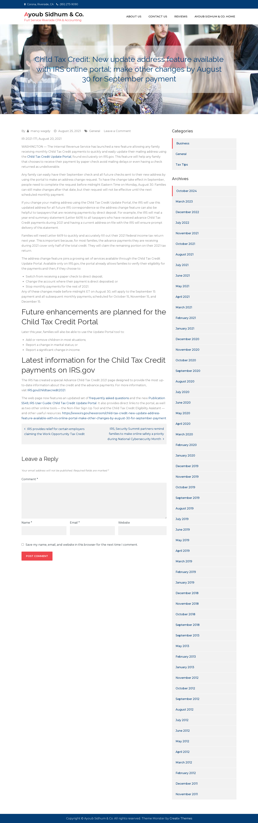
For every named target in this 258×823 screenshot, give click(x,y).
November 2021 (187, 233)
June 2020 (183, 402)
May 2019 (182, 540)
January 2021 (185, 328)
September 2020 (188, 371)
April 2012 (183, 752)
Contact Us (158, 16)
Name (27, 522)
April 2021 (183, 296)
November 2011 (187, 794)
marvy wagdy (40, 131)
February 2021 (186, 318)
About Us (133, 16)
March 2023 (184, 201)
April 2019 (183, 550)
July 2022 (182, 222)
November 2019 (187, 476)
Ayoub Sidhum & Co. (54, 14)
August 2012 (185, 709)
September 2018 (188, 625)
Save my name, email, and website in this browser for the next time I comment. (82, 544)
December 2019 (187, 466)
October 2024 (186, 191)
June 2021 (183, 275)
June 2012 (183, 730)
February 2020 (186, 445)
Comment (30, 479)
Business (182, 143)
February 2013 (186, 656)
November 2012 (187, 677)
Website (124, 522)
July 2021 (182, 265)
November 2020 (187, 349)
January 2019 (185, 582)
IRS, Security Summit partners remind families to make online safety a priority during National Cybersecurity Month (136, 434)
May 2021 (182, 286)
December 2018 (187, 593)
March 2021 (184, 307)
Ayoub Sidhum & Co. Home (215, 16)
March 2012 (184, 762)
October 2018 (185, 614)
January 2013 (185, 667)
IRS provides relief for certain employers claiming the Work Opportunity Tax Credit (54, 431)
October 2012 (185, 688)
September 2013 (187, 635)
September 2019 (187, 498)
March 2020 (184, 434)
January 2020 (185, 455)
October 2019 (185, 487)
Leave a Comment (117, 131)
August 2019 (185, 508)
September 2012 (187, 699)
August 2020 (185, 381)
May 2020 (183, 413)
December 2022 (187, 212)
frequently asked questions (109, 398)
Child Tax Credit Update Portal (49, 156)
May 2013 (182, 646)
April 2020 (183, 423)
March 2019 (184, 561)
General (94, 131)
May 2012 (182, 741)
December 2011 (187, 783)
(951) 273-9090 (69, 4)
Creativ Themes (181, 818)
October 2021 (185, 244)
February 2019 (186, 572)
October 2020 (186, 360)
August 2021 (185, 254)
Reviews (180, 16)
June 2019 (183, 529)
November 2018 (187, 603)
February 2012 (186, 773)
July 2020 (182, 392)
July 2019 (182, 519)
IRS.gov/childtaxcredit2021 (46, 390)
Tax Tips (182, 164)
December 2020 (187, 339)
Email (75, 522)
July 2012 (182, 720)
